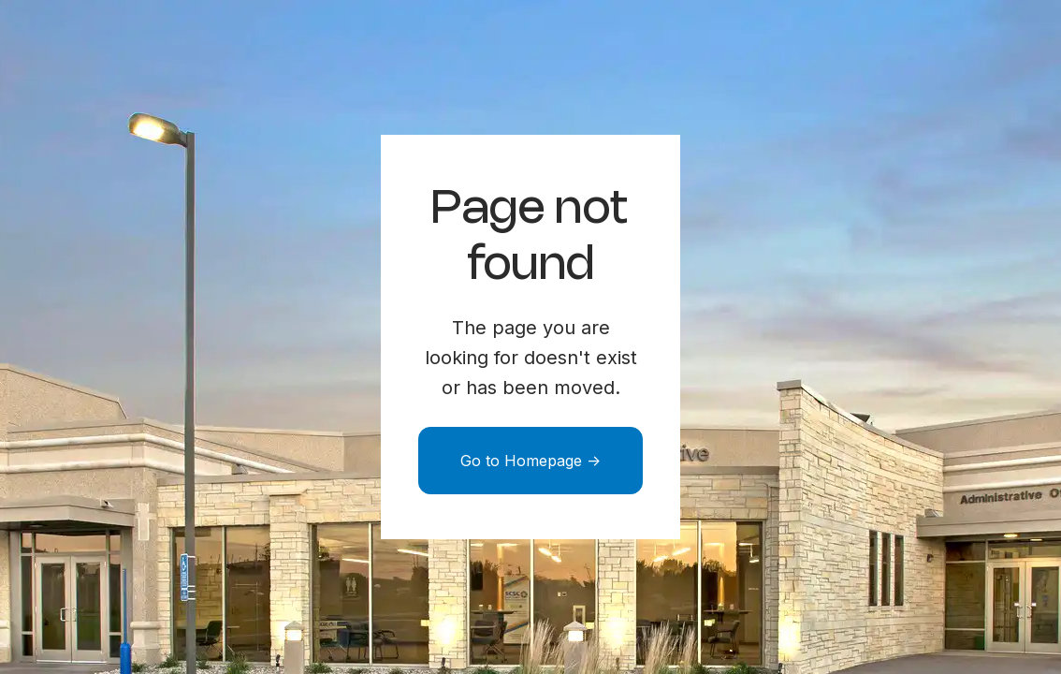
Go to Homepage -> (530, 460)
